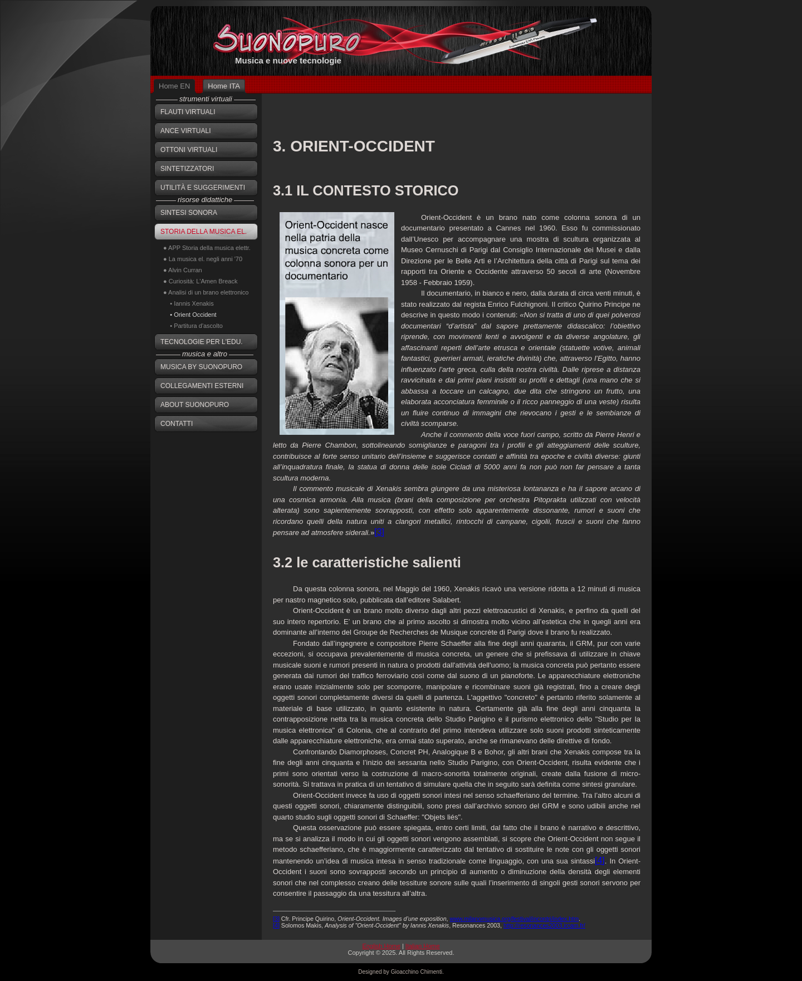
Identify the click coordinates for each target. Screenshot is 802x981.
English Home (381, 946)
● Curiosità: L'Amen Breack (200, 281)
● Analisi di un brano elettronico (205, 292)
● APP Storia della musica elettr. (207, 247)
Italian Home (422, 946)
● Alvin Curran (182, 270)
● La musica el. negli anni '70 (202, 259)
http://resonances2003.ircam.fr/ (544, 925)
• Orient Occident (190, 314)
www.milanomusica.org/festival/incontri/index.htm (514, 918)
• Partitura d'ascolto (193, 325)
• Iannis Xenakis (188, 303)
